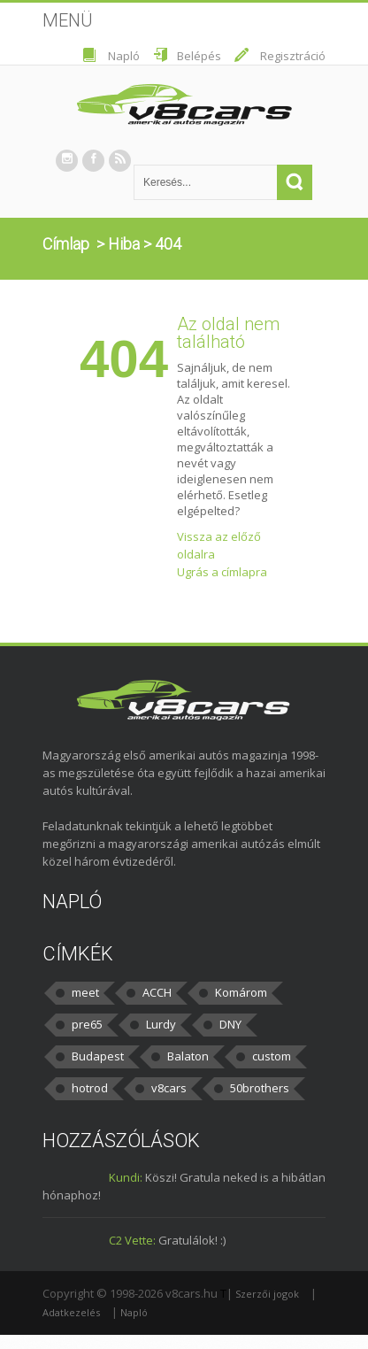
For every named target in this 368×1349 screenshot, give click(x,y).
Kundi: (125, 1177)
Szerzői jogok (267, 1293)
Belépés (199, 56)
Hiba (124, 244)
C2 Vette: (132, 1240)
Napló (124, 56)
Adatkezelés (71, 1312)
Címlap (65, 244)
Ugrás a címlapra (222, 572)
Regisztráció (293, 56)
